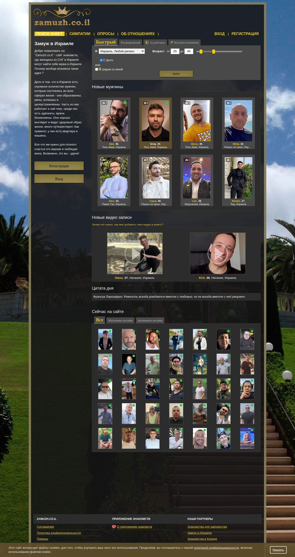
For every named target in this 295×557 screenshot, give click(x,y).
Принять (278, 549)
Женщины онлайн (150, 320)
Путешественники (184, 42)
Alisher (236, 201)
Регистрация (245, 34)
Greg (153, 144)
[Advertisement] (178, 17)
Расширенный (130, 42)
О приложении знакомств (132, 527)
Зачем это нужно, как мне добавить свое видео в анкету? (127, 224)
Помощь (42, 539)
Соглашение (45, 526)
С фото (106, 60)
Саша (153, 201)
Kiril (202, 278)
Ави (111, 144)
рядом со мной (109, 69)
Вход (219, 34)
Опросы (105, 34)
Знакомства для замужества (207, 526)
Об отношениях (138, 34)
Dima (236, 144)
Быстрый (106, 41)
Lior (194, 201)
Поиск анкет (49, 34)
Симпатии (79, 34)
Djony (194, 144)
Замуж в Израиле (199, 533)
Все (99, 319)
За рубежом (155, 42)
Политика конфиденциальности (59, 533)
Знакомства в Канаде (202, 539)
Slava (119, 278)
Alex (111, 201)
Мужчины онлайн (120, 320)
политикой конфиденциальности (216, 547)
